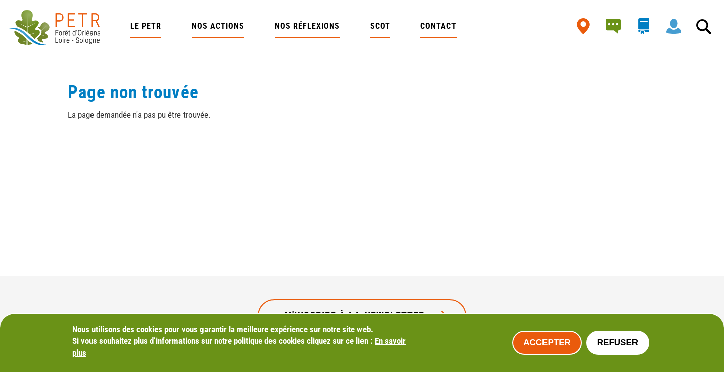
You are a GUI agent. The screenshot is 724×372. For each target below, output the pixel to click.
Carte (586, 26)
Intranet (676, 26)
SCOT (380, 26)
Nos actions (218, 26)
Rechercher (706, 27)
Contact (438, 26)
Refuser (617, 342)
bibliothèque (646, 26)
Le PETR (145, 26)
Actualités (616, 26)
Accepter (547, 342)
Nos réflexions (307, 26)
